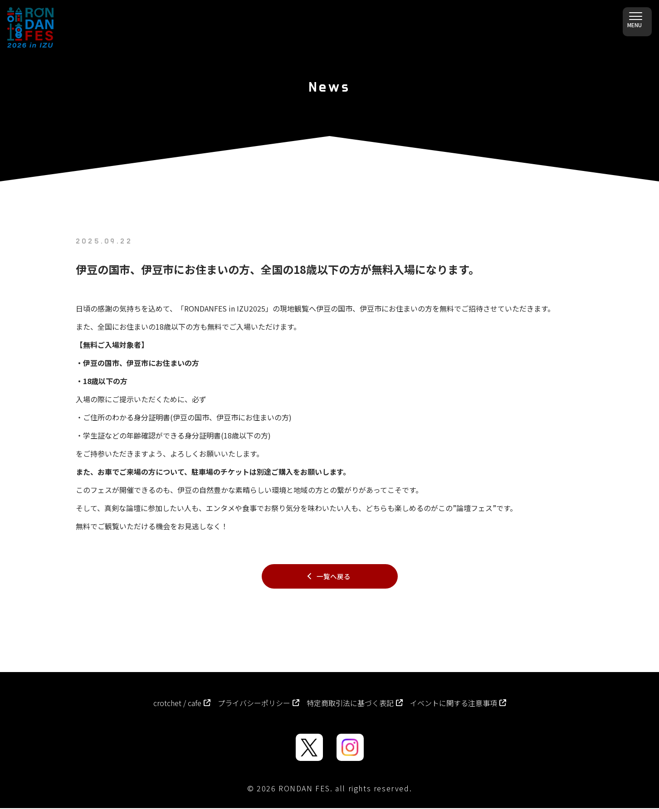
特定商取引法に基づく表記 (355, 703)
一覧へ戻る (333, 576)
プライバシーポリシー (258, 703)
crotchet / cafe (181, 703)
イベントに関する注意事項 (458, 703)
